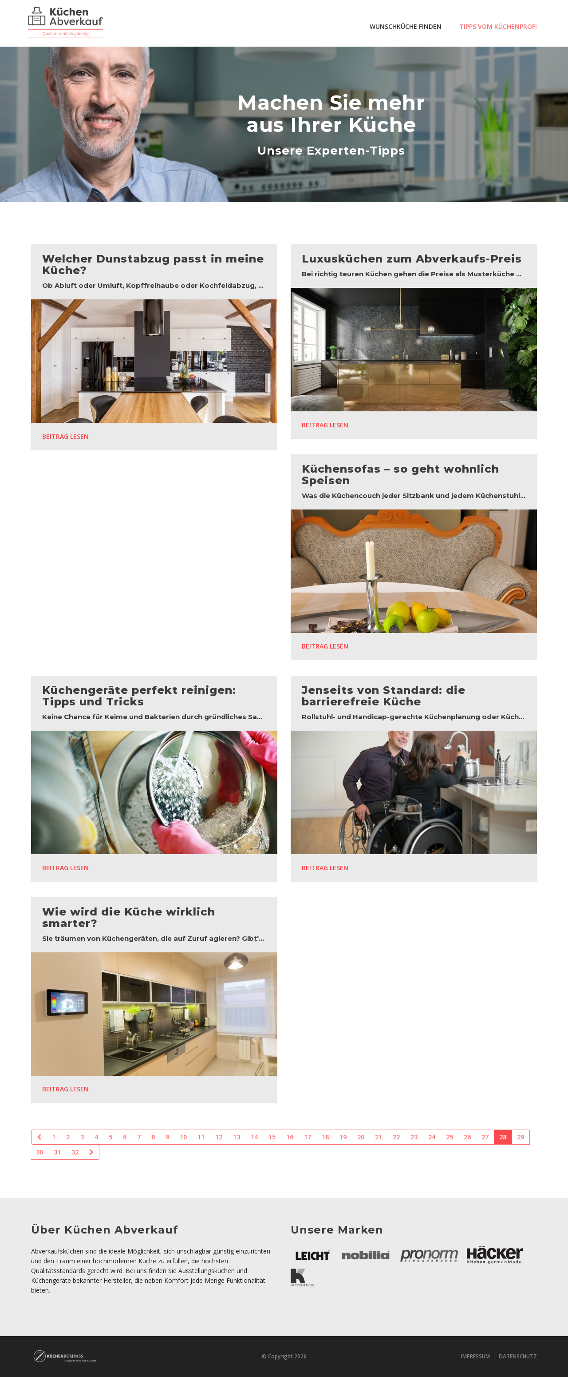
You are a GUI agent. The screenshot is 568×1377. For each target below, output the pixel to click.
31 (57, 1152)
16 (289, 1137)
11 (201, 1137)
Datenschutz (518, 1356)
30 (39, 1152)
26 (467, 1137)
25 (449, 1137)
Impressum (475, 1356)
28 (502, 1137)
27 (485, 1137)
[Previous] (39, 1137)
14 (254, 1137)
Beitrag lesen (65, 436)
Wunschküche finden (406, 26)
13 (236, 1137)
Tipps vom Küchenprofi (498, 26)
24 (431, 1137)
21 (378, 1137)
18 (325, 1137)
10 (183, 1137)
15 (272, 1137)
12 (218, 1137)
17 (307, 1137)
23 (414, 1137)
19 (343, 1137)
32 (75, 1152)
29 (520, 1137)
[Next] (91, 1152)
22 (396, 1137)
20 (360, 1137)
